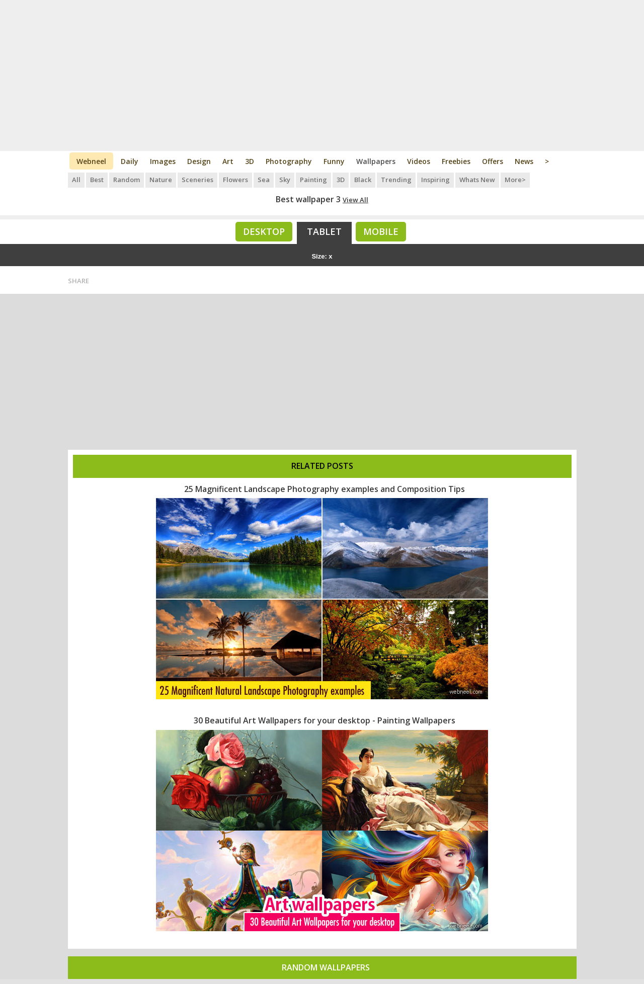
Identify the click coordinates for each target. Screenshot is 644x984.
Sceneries (197, 179)
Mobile (380, 231)
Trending (396, 179)
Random (126, 179)
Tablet (324, 231)
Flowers (235, 179)
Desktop (264, 231)
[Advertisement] (322, 75)
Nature (160, 179)
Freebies (456, 161)
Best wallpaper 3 (308, 199)
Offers (492, 161)
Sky (284, 179)
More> (515, 179)
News (524, 161)
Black (362, 179)
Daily (129, 161)
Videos (418, 161)
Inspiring (435, 179)
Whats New (477, 179)
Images (163, 161)
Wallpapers (375, 161)
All (76, 179)
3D (249, 161)
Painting (313, 179)
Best (97, 179)
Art (227, 161)
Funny (334, 161)
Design (199, 161)
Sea (264, 179)
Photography (289, 161)
